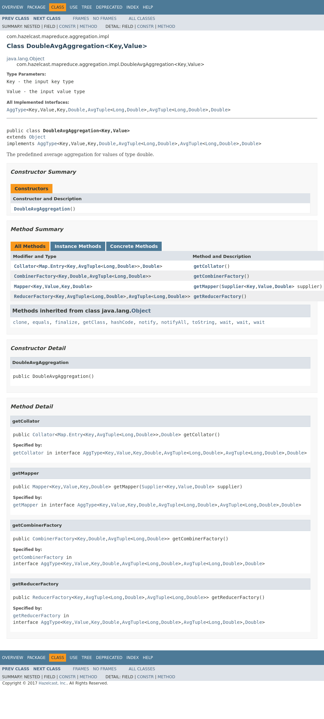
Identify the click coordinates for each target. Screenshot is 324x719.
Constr (67, 26)
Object (37, 137)
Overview (12, 7)
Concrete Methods (134, 246)
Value (52, 286)
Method (88, 26)
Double (76, 109)
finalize (66, 322)
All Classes (142, 18)
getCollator (209, 266)
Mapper (22, 286)
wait (225, 322)
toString (203, 322)
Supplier (232, 286)
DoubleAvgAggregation (42, 208)
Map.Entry (51, 266)
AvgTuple (99, 109)
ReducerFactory (33, 296)
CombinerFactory (35, 276)
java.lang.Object (25, 58)
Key (71, 266)
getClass (94, 322)
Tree (87, 7)
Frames (81, 18)
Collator (25, 266)
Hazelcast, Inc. (53, 683)
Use (74, 7)
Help (148, 7)
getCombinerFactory (219, 276)
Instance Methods (77, 246)
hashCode (122, 322)
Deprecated (109, 7)
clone (20, 322)
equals (41, 322)
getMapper (206, 286)
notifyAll (174, 322)
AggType (16, 109)
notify (147, 322)
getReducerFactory (217, 296)
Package (36, 7)
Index (132, 7)
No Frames (105, 18)
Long (118, 109)
